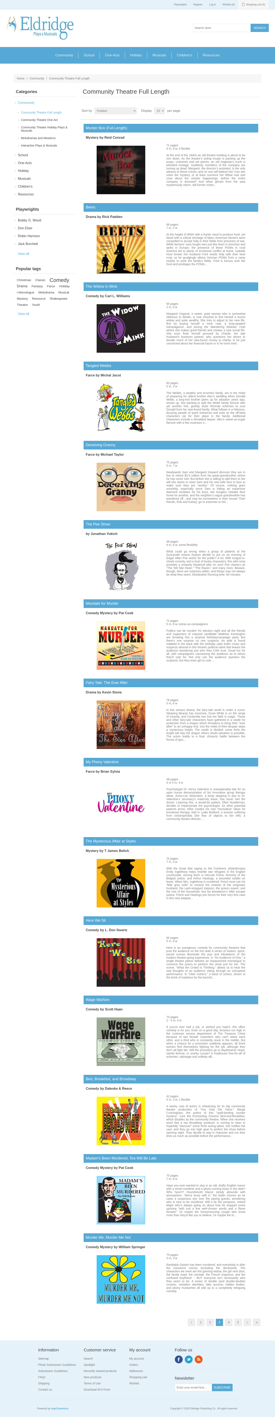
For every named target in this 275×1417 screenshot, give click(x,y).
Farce (51, 286)
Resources (211, 55)
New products (93, 1377)
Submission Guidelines (53, 1371)
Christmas (24, 280)
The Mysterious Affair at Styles (110, 841)
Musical (63, 292)
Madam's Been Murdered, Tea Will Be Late (120, 1158)
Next (247, 1322)
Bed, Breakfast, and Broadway (110, 1079)
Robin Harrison (29, 236)
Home (20, 78)
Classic (40, 280)
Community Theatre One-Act (39, 120)
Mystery (22, 298)
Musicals (159, 55)
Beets (89, 207)
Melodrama (46, 292)
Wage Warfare (96, 1000)
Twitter (189, 1359)
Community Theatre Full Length (41, 112)
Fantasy (37, 286)
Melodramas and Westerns (38, 138)
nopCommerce (59, 1408)
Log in (212, 4)
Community (64, 55)
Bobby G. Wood (29, 220)
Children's (184, 55)
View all (23, 253)
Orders (133, 1364)
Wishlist (134, 1383)
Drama (22, 286)
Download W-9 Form (97, 1389)
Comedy (59, 280)
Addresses (136, 1371)
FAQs (42, 1377)
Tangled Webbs (97, 366)
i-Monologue (25, 292)
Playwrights (180, 4)
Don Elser (25, 228)
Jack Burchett (28, 244)
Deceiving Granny (99, 445)
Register (198, 4)
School (89, 55)
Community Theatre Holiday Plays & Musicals (44, 129)
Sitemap (43, 1358)
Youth (36, 304)
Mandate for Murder (101, 603)
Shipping (44, 1383)
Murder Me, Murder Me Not (107, 1237)
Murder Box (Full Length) (105, 128)
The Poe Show (97, 524)
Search (88, 1358)
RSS (199, 1359)
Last (256, 1322)
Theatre (22, 304)
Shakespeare (58, 298)
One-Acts (112, 55)
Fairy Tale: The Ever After (105, 683)
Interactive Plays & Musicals (39, 145)
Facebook (179, 1359)
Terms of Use (92, 1383)
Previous (191, 1322)
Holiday (136, 55)
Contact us (45, 1389)
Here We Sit (95, 920)
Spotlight (89, 1364)
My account (136, 1358)
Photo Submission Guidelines (57, 1364)
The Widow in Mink (100, 286)
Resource (39, 298)
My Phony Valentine (101, 762)
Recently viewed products (100, 1371)
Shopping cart (138, 1377)
